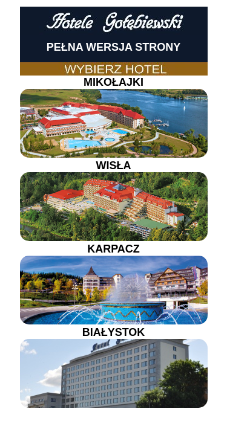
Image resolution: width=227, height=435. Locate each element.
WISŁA (114, 200)
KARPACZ (114, 283)
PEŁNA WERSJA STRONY (114, 47)
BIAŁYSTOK (114, 367)
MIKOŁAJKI (114, 117)
